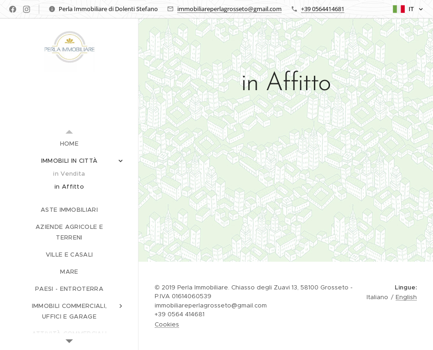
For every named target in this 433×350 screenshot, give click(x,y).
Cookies (167, 324)
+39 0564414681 (322, 9)
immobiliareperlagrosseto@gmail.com (229, 9)
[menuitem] (69, 143)
